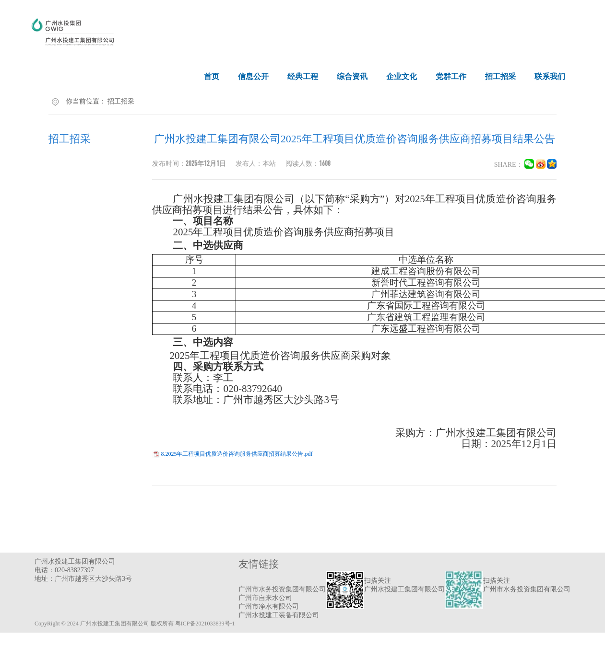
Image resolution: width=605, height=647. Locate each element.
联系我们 (549, 76)
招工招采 (500, 76)
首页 (211, 76)
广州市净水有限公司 (268, 606)
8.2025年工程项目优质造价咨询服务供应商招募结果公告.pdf (236, 454)
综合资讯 (352, 76)
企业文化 (401, 76)
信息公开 (253, 76)
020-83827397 (74, 570)
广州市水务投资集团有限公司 (282, 589)
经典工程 (302, 76)
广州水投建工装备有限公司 (278, 615)
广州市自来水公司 (265, 597)
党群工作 (451, 76)
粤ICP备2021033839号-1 (205, 623)
